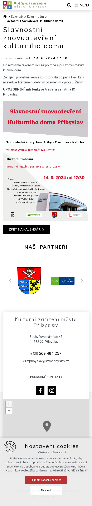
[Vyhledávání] (69, 5)
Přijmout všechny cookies (46, 500)
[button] (9, 404)
